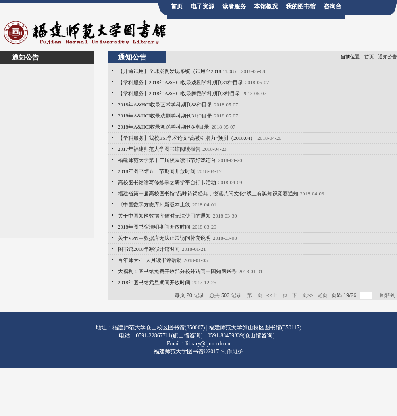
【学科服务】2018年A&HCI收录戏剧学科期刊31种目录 (180, 82)
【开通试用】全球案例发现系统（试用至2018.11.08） (178, 71)
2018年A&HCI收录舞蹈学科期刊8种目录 (163, 127)
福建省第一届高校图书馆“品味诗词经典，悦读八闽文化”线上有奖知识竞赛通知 (208, 193)
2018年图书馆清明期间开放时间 (154, 227)
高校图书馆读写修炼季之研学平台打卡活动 (167, 182)
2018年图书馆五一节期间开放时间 (156, 171)
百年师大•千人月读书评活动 (150, 260)
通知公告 (387, 57)
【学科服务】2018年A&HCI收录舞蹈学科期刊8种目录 (179, 93)
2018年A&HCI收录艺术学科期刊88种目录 (165, 105)
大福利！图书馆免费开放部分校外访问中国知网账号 (177, 271)
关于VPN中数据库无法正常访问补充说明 (164, 238)
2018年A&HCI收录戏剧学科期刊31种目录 (165, 116)
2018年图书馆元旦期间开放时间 (154, 282)
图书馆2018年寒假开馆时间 (149, 249)
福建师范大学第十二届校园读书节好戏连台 (167, 160)
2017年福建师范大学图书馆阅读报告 (159, 149)
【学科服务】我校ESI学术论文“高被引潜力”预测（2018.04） (186, 138)
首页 (369, 57)
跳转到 (388, 295)
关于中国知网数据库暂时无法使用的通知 (164, 216)
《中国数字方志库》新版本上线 (154, 205)
